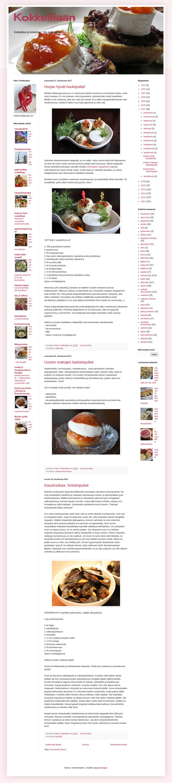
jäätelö (143, 261)
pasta (142, 305)
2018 (143, 105)
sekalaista (145, 318)
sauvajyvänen (21, 129)
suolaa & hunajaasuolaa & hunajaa (22, 370)
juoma (143, 254)
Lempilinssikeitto (21, 319)
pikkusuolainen (147, 311)
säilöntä (143, 328)
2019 (143, 101)
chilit (142, 228)
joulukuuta (148, 113)
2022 (143, 89)
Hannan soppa (21, 285)
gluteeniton (145, 231)
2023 (143, 85)
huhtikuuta (149, 144)
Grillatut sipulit (156, 453)
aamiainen (145, 214)
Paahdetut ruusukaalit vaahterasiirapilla (21, 221)
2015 (143, 185)
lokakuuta (148, 121)
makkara (144, 295)
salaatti (143, 315)
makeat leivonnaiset (63, 471)
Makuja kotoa (20, 344)
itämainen (144, 244)
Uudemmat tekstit (53, 744)
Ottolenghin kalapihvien (98, 166)
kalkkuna (144, 268)
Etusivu (85, 744)
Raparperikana (30, 180)
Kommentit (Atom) (58, 749)
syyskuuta (148, 124)
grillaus (143, 234)
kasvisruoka (145, 275)
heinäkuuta (149, 132)
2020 (143, 97)
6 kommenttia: (86, 345)
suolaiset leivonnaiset (145, 323)
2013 (143, 193)
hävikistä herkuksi (148, 238)
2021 (143, 93)
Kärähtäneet (20, 316)
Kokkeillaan (45, 17)
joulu (142, 247)
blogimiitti (144, 221)
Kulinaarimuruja (22, 324)
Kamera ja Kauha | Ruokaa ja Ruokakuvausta (22, 391)
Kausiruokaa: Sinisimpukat (66, 485)
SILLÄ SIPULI (21, 296)
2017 (143, 109)
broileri (143, 224)
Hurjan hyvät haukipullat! (64, 87)
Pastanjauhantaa (22, 149)
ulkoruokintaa (146, 335)
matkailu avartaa (147, 299)
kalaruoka (59, 348)
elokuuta (148, 128)
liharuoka (144, 282)
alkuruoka (144, 217)
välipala (143, 338)
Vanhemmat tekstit (118, 744)
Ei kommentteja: (87, 468)
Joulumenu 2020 (30, 303)
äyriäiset (58, 736)
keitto (142, 279)
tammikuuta (149, 176)
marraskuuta (149, 116)
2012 (143, 197)
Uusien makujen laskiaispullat (68, 362)
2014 (143, 189)
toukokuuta (149, 140)
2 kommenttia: (86, 734)
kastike (143, 272)
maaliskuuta (149, 148)
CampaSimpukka (22, 193)
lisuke (143, 286)
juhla (142, 251)
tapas (142, 331)
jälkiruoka (144, 258)
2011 (143, 201)
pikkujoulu (145, 308)
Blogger (103, 768)
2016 (143, 181)
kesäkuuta (148, 136)
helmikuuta (149, 152)
